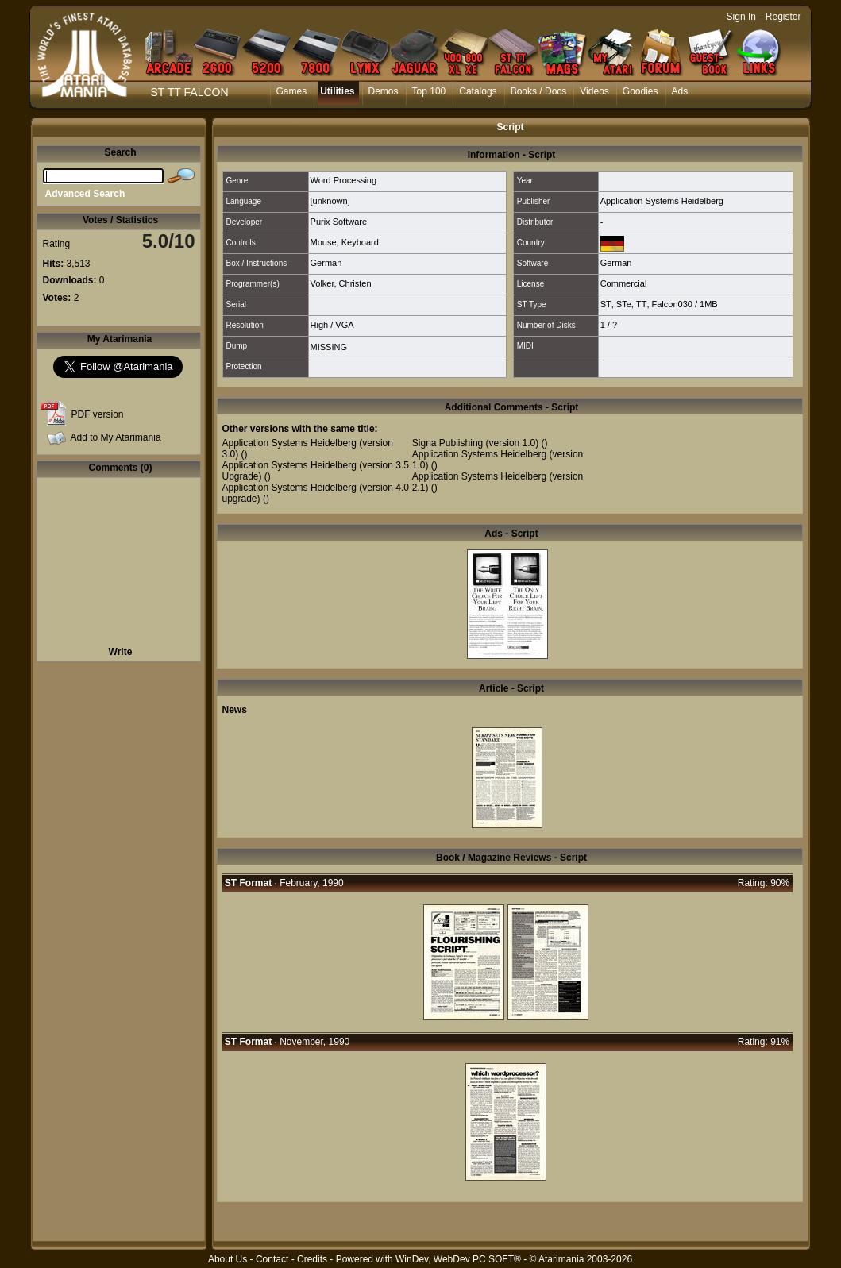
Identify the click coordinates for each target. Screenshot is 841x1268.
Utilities (337, 91)
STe (623, 304)
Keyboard (360, 242)
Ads (680, 91)
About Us (227, 1259)
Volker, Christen (341, 283)
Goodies (640, 91)
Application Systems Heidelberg (661, 201)
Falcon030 (672, 304)
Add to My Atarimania (116, 437)
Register (783, 16)
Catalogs (477, 91)
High (320, 325)
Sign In (741, 16)
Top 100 (429, 91)
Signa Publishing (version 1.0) (475, 443)
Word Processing (344, 180)
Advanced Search (85, 193)
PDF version (97, 414)
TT (641, 304)
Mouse (324, 242)
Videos (594, 91)
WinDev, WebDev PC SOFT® (458, 1259)
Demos (383, 91)
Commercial (623, 283)
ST (605, 304)
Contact (272, 1259)
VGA (344, 325)
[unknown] (330, 201)
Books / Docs (539, 91)
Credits (312, 1259)
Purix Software (339, 221)
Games (291, 91)
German (326, 263)
